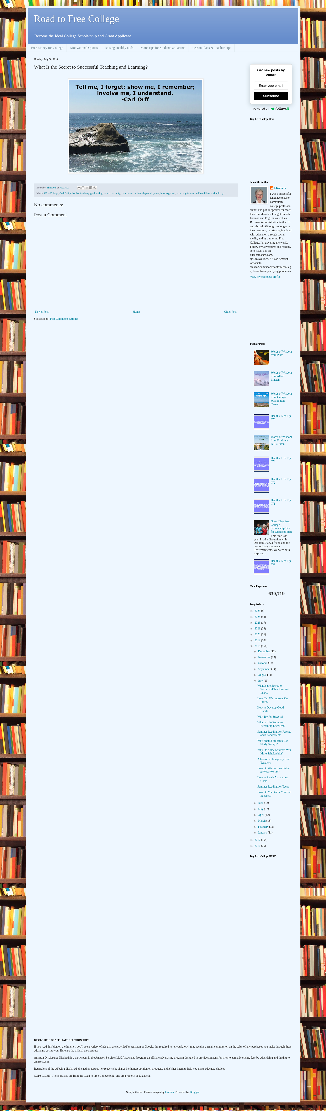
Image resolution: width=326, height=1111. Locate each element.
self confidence (204, 193)
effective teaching (79, 193)
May (261, 809)
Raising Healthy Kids (119, 48)
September (264, 669)
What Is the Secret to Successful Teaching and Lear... (273, 689)
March (262, 820)
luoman (169, 1092)
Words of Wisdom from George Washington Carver (281, 399)
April (261, 814)
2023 (257, 622)
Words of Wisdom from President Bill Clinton (281, 440)
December (264, 651)
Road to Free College (76, 18)
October (263, 663)
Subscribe (271, 96)
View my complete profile (265, 276)
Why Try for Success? (270, 716)
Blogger (194, 1092)
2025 (257, 610)
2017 (257, 839)
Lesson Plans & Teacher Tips (211, 48)
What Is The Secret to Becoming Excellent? (271, 724)
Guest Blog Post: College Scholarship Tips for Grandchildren (281, 526)
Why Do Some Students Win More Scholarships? (274, 751)
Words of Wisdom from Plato (281, 353)
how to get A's (168, 193)
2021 (257, 628)
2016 (257, 845)
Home (136, 311)
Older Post (230, 311)
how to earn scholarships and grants (140, 193)
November (264, 657)
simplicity (218, 193)
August (262, 674)
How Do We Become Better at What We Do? (273, 770)
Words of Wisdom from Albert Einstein (281, 376)
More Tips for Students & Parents (162, 48)
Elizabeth (280, 188)
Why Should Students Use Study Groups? (272, 742)
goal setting (96, 193)
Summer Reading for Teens (273, 786)
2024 (257, 616)
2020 (257, 634)
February (263, 826)
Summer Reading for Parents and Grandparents (274, 733)
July (261, 680)
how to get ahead (186, 193)
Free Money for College (47, 48)
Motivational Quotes (84, 48)
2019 (257, 640)
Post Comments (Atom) (64, 318)
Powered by (271, 108)
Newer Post (42, 311)
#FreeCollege (51, 193)
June (261, 803)
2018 (257, 646)
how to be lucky (112, 193)
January (263, 832)
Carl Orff (64, 193)
